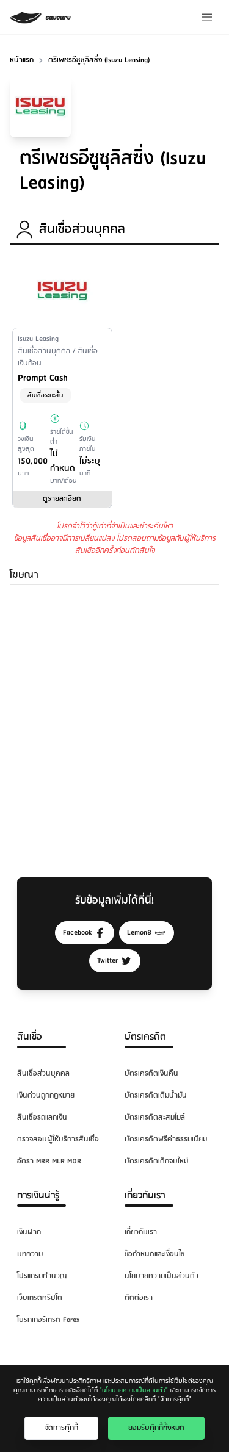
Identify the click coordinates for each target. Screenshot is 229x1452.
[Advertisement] (114, 719)
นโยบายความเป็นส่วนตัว (161, 1276)
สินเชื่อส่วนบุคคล (43, 1073)
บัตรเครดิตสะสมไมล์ (155, 1117)
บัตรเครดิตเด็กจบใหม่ (156, 1161)
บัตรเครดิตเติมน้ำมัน (156, 1095)
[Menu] (207, 17)
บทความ (30, 1254)
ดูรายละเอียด (62, 498)
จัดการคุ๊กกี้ (61, 1427)
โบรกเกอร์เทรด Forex (48, 1320)
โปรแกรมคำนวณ (42, 1276)
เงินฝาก (29, 1232)
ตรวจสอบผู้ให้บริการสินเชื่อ (58, 1139)
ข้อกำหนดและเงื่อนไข (154, 1254)
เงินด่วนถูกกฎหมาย (46, 1095)
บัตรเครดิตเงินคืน (151, 1073)
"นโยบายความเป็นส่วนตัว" (134, 1390)
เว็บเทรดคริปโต (39, 1298)
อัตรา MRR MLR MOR (49, 1161)
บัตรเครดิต (145, 1037)
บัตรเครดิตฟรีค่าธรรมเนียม (166, 1139)
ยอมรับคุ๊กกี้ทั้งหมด (156, 1427)
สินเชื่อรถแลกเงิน (42, 1117)
